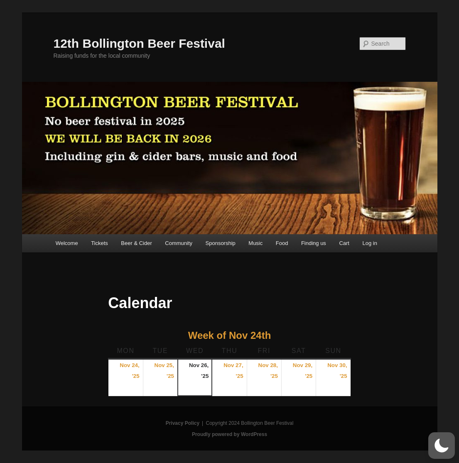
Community (178, 243)
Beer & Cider (136, 243)
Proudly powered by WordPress (229, 434)
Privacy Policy (182, 423)
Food (282, 243)
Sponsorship (221, 243)
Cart (344, 243)
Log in (369, 243)
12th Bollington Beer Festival (139, 43)
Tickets (99, 243)
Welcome (67, 243)
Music (255, 243)
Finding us (313, 243)
